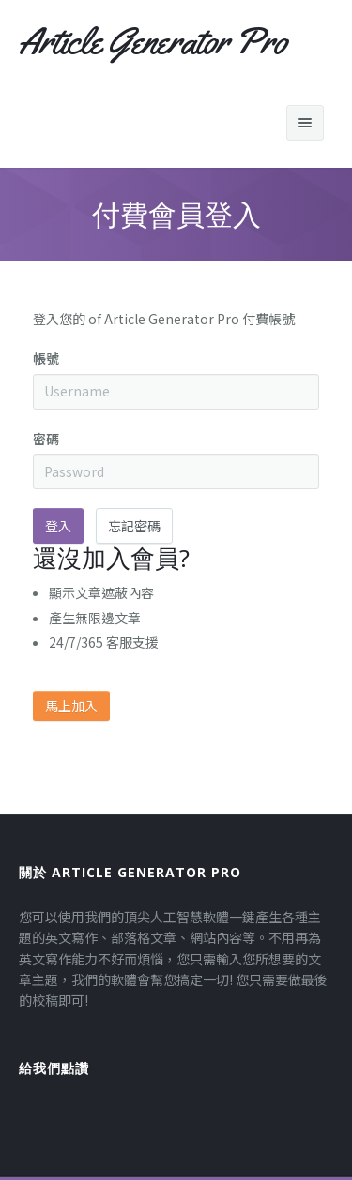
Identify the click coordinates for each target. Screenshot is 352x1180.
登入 (58, 525)
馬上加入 (71, 705)
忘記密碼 (134, 525)
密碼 (46, 438)
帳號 (46, 358)
